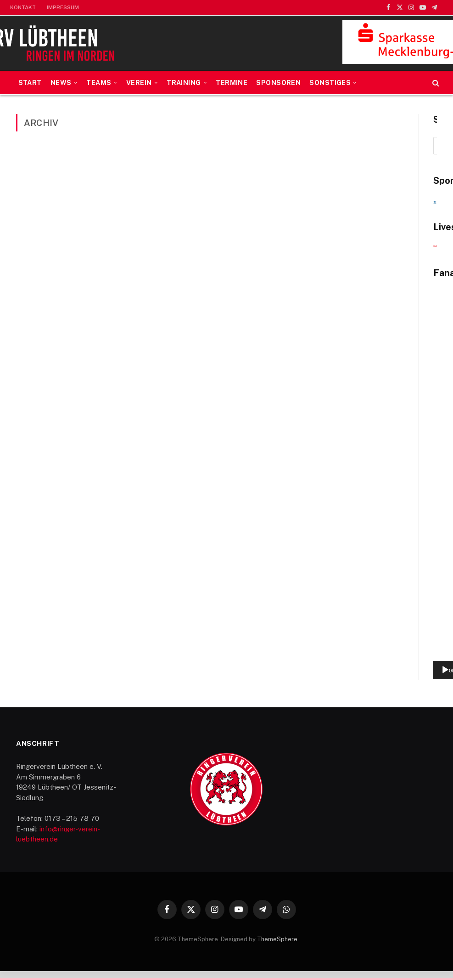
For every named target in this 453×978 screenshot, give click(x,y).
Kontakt (23, 7)
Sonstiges (330, 82)
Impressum (63, 7)
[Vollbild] (425, 677)
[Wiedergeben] (332, 677)
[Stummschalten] (410, 677)
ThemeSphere (277, 945)
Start (30, 82)
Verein (139, 82)
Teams (98, 82)
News (61, 82)
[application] (379, 653)
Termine (231, 82)
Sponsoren (278, 82)
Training (184, 82)
